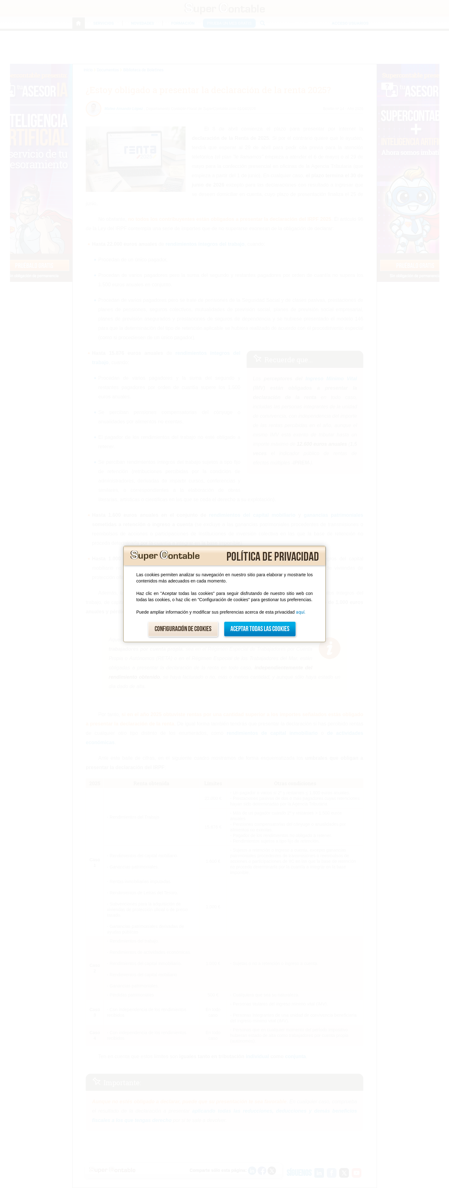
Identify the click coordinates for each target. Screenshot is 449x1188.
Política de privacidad (272, 556)
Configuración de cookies (183, 629)
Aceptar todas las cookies (259, 629)
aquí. (301, 612)
